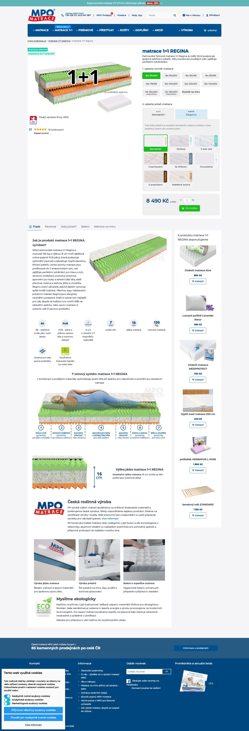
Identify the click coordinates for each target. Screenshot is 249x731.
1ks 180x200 (171, 93)
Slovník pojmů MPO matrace (96, 696)
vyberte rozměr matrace (158, 68)
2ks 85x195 (210, 75)
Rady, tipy (137, 15)
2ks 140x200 (210, 83)
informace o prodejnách (196, 648)
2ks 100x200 (171, 83)
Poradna (121, 15)
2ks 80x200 (171, 75)
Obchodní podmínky (92, 670)
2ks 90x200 (151, 75)
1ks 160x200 (151, 93)
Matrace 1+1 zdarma (59, 41)
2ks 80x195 (190, 75)
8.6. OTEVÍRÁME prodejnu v (124, 3)
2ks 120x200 (191, 83)
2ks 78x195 (151, 83)
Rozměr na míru (191, 92)
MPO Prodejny (104, 15)
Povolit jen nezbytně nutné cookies (33, 717)
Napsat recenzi (41, 133)
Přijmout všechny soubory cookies (33, 710)
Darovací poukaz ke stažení (143, 688)
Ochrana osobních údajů (94, 692)
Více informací (110, 518)
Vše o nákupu (191, 15)
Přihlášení (213, 15)
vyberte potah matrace (157, 104)
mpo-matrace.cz (37, 41)
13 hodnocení (56, 129)
